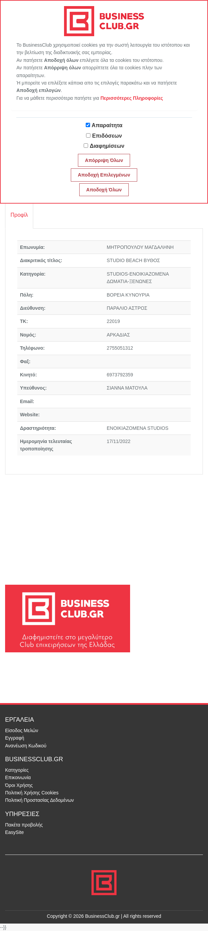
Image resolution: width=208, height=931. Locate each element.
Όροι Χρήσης (19, 785)
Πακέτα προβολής (24, 825)
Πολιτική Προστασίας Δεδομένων (39, 800)
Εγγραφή (14, 738)
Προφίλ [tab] (19, 215)
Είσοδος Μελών (21, 730)
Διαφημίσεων (107, 146)
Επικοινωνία (18, 777)
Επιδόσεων (107, 136)
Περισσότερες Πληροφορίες (131, 98)
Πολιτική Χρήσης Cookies (32, 792)
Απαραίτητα (107, 125)
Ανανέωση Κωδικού (25, 745)
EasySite (14, 832)
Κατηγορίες (16, 770)
